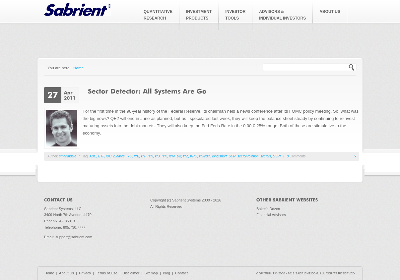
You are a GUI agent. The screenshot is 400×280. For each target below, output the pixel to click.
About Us (66, 273)
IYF (143, 156)
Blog (166, 273)
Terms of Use (106, 273)
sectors (265, 156)
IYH (150, 156)
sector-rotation (248, 156)
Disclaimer (130, 273)
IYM (172, 156)
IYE (136, 156)
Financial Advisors (271, 215)
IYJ (157, 156)
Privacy (85, 273)
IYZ (185, 156)
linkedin (204, 156)
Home (78, 68)
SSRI (277, 156)
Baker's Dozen (268, 209)
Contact (181, 273)
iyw (178, 156)
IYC (129, 156)
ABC (93, 156)
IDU (108, 156)
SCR (232, 156)
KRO (193, 156)
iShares (119, 156)
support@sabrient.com (73, 237)
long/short (219, 156)
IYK (164, 156)
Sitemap (151, 273)
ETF (101, 156)
